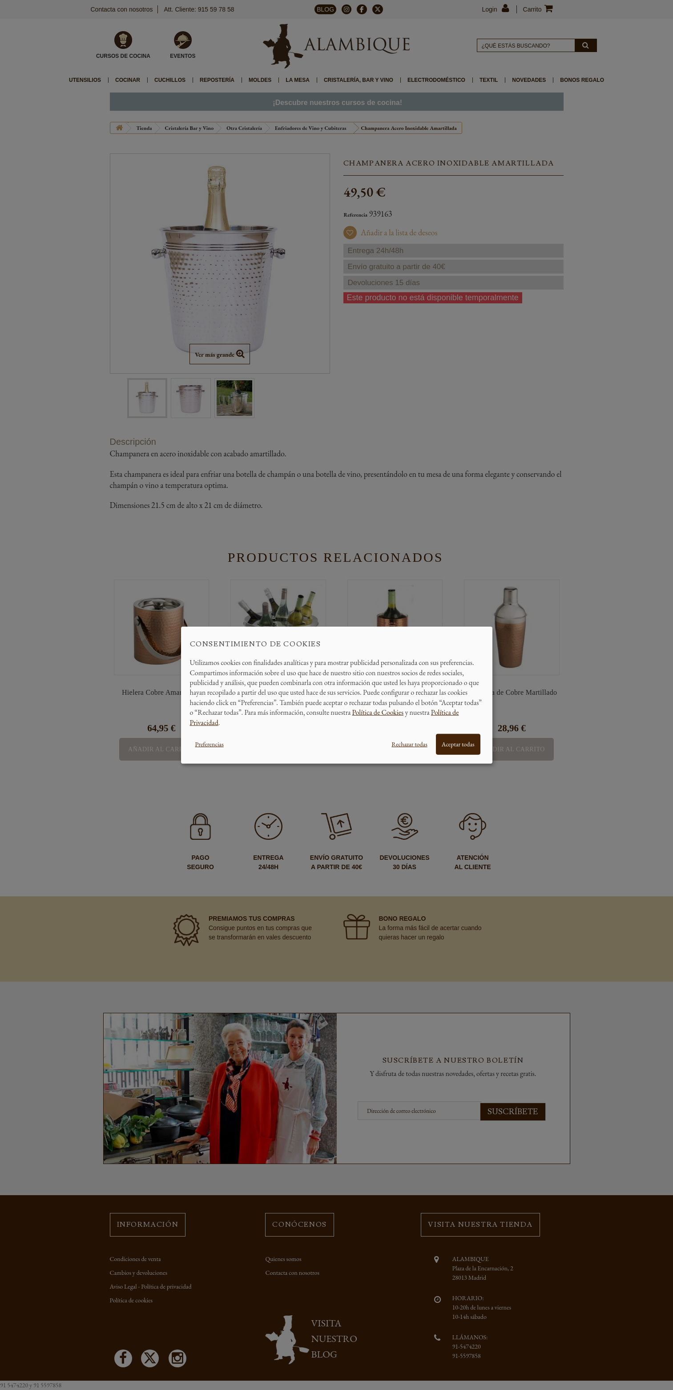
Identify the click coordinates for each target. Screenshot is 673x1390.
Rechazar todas (409, 744)
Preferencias (209, 744)
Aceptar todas (458, 744)
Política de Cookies (378, 712)
